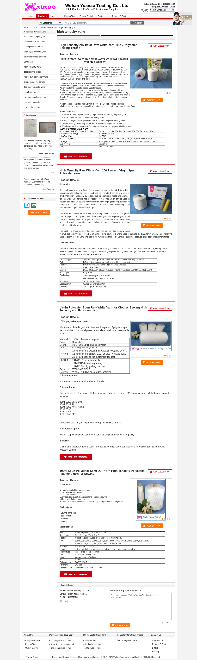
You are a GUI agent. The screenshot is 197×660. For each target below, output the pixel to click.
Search (138, 23)
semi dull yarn (91, 640)
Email (172, 7)
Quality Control (86, 16)
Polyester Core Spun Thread (130, 635)
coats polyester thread (33, 47)
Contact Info (157, 640)
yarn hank (28, 62)
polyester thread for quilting (36, 57)
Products (42, 16)
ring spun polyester (32, 102)
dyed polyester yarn (93, 644)
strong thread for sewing (34, 82)
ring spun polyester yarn (61, 648)
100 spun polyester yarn (34, 87)
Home (30, 16)
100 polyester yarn (93, 648)
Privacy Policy (32, 657)
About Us (55, 16)
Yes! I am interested (75, 156)
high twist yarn (30, 92)
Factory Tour (69, 16)
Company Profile (32, 640)
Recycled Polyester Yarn (48, 27)
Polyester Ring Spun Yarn (61, 635)
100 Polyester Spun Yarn (94, 635)
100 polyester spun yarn (34, 37)
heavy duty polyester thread (36, 77)
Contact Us (102, 16)
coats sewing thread (32, 72)
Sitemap (155, 652)
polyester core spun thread (35, 42)
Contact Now (151, 100)
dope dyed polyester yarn (35, 52)
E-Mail (155, 648)
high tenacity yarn (32, 67)
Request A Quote (160, 7)
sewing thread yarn (32, 107)
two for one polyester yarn (35, 97)
